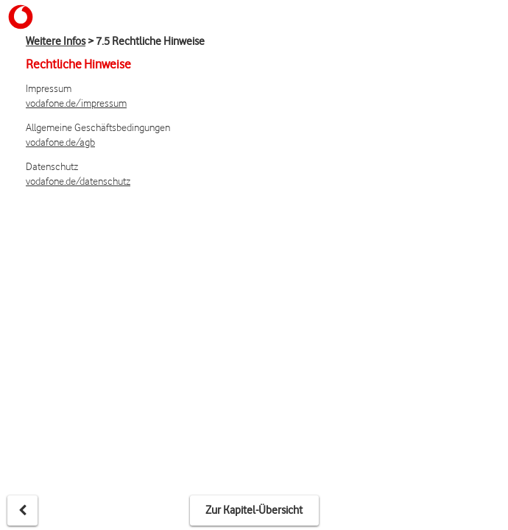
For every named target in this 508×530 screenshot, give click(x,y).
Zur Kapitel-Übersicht (254, 510)
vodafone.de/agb (60, 141)
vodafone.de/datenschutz (78, 180)
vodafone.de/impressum (76, 102)
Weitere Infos (55, 41)
